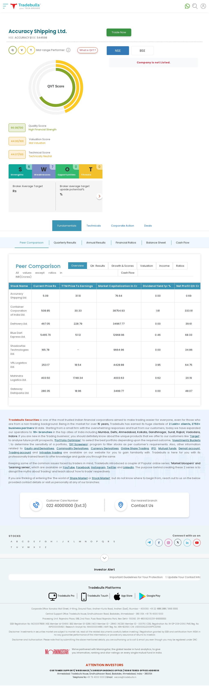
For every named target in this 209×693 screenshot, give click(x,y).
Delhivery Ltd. (19, 324)
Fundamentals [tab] (66, 226)
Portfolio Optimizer (68, 440)
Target (194, 436)
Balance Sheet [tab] (156, 243)
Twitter (111, 467)
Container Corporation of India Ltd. (18, 311)
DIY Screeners (78, 444)
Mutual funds (167, 448)
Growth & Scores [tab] (122, 266)
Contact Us (144, 506)
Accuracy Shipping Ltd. (18, 296)
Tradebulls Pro (62, 603)
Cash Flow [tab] (182, 243)
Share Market (79, 478)
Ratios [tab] (180, 266)
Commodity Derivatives (72, 448)
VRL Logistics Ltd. (18, 365)
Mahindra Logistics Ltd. (18, 378)
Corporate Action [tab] (122, 226)
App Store (129, 603)
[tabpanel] (104, 321)
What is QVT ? (88, 50)
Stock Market (101, 478)
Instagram (98, 467)
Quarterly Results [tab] (65, 243)
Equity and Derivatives (39, 448)
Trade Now (119, 32)
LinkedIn (128, 467)
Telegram (147, 550)
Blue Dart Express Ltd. (18, 335)
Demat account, (189, 448)
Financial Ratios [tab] (126, 243)
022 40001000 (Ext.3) (69, 509)
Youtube (196, 550)
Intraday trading (50, 452)
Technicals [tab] (94, 226)
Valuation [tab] (146, 266)
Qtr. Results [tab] (97, 266)
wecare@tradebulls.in (125, 684)
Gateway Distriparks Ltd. (19, 391)
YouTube (69, 467)
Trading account (20, 452)
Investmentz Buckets (186, 440)
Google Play (159, 603)
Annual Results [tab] (96, 243)
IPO (153, 448)
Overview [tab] (77, 266)
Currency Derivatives (105, 448)
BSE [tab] (142, 50)
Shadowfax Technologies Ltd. (19, 350)
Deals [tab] (148, 226)
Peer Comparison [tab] (31, 243)
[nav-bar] (5, 6)
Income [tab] (164, 266)
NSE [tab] (118, 50)
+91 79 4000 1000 (96, 684)
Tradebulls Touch (96, 603)
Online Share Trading (135, 448)
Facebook (83, 467)
